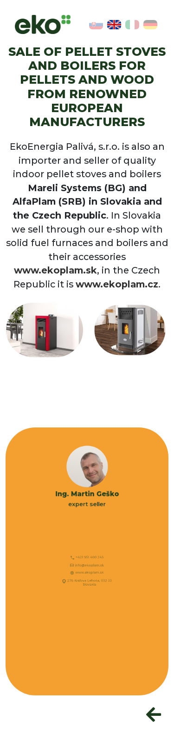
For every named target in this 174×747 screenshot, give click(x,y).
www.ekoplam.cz (117, 284)
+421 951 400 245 (89, 559)
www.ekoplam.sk (55, 270)
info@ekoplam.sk (89, 566)
